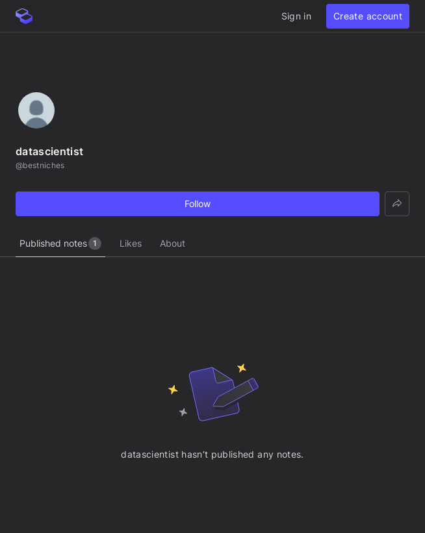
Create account (367, 15)
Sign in (296, 15)
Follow (198, 203)
